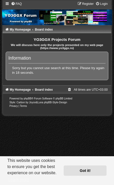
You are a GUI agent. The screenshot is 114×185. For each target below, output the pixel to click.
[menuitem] (16, 4)
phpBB (27, 98)
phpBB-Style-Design (55, 102)
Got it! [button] (85, 171)
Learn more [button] (18, 180)
